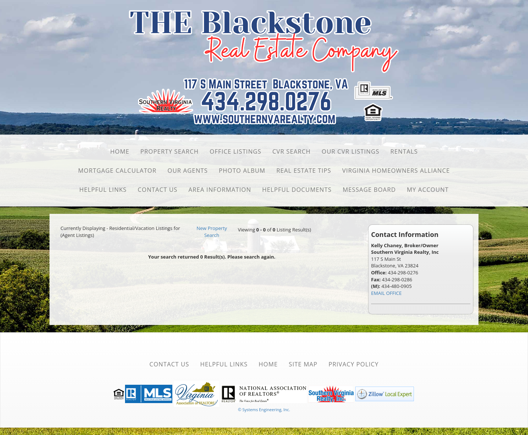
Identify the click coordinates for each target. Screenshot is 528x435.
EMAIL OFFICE (386, 293)
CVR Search (291, 151)
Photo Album (242, 171)
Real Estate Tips (303, 171)
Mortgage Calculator (117, 171)
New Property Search (212, 231)
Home (119, 151)
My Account (427, 190)
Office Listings (235, 151)
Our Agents (188, 171)
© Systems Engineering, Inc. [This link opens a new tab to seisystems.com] (264, 409)
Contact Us (158, 190)
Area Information (219, 190)
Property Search (169, 151)
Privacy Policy (354, 364)
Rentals (404, 151)
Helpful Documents (296, 190)
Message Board (369, 190)
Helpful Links (102, 190)
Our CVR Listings (350, 151)
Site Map (303, 364)
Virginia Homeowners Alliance (396, 171)
